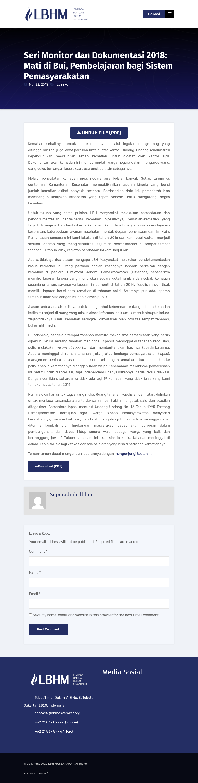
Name (35, 572)
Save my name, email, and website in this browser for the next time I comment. (96, 615)
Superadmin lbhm (71, 495)
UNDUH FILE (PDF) (101, 132)
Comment (38, 551)
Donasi (154, 14)
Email (34, 594)
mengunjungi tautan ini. (134, 454)
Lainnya (63, 85)
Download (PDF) (50, 466)
